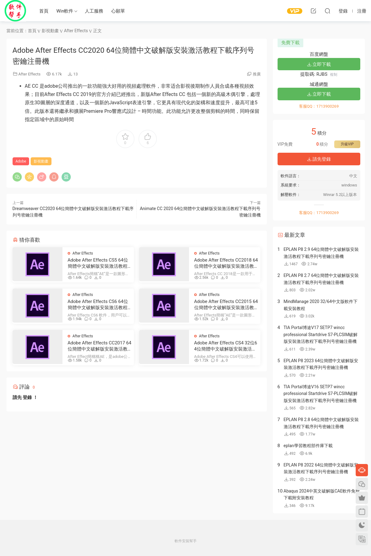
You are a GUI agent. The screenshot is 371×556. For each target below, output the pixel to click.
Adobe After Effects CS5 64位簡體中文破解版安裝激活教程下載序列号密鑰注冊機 (98, 263)
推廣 (257, 74)
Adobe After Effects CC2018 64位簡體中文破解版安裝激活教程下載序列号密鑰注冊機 (226, 263)
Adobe (21, 161)
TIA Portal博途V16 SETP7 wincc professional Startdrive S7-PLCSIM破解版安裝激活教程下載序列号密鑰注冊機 (321, 393)
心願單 (118, 11)
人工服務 (94, 11)
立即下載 (319, 64)
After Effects (29, 74)
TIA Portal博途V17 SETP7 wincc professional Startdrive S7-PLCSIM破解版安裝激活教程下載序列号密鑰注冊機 (321, 334)
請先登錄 (319, 159)
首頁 (43, 11)
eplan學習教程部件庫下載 (308, 445)
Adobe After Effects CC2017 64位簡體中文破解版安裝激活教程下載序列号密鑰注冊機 (99, 346)
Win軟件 (64, 11)
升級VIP (347, 144)
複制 (333, 74)
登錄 (27, 397)
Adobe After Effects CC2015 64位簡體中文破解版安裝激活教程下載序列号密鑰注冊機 (226, 305)
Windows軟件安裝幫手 (15, 10)
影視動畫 (41, 161)
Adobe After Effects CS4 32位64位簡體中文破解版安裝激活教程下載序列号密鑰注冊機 (225, 346)
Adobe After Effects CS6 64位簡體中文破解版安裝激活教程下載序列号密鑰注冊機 (98, 305)
